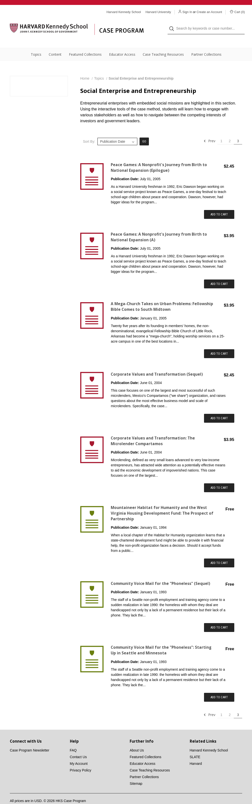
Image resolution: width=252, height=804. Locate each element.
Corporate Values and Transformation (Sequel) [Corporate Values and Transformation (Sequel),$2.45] (157, 364)
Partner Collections (206, 44)
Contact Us (78, 747)
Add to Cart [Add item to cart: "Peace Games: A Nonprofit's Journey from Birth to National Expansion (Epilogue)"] (219, 204)
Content (55, 44)
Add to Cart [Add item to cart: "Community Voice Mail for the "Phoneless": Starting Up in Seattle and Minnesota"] (219, 687)
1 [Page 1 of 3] (221, 131)
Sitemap (136, 774)
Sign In (187, 12)
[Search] (173, 23)
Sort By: (89, 132)
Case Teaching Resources (163, 44)
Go (144, 131)
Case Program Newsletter (29, 740)
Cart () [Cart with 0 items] (237, 12)
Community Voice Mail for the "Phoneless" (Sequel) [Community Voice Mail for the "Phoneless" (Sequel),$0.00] (160, 573)
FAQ (73, 740)
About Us (137, 740)
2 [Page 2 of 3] (230, 131)
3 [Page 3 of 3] (238, 131)
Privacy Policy (80, 760)
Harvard (196, 754)
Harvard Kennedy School (209, 740)
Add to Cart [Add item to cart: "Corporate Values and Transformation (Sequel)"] (219, 408)
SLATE (195, 747)
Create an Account (209, 12)
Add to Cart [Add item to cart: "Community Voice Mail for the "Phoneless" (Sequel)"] (219, 617)
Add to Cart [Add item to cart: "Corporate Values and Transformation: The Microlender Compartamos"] (219, 478)
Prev (209, 131)
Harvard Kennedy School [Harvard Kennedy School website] (124, 12)
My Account (79, 754)
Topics (36, 44)
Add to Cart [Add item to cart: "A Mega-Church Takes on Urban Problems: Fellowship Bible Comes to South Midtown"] (219, 344)
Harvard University (158, 12)
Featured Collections (85, 44)
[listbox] (117, 131)
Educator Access (122, 44)
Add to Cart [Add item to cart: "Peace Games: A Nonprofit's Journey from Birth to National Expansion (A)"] (219, 274)
